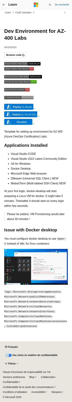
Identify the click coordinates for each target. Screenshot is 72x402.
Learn (8, 12)
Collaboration (48, 377)
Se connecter (62, 4)
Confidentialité (10, 382)
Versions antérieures (14, 377)
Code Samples (23, 12)
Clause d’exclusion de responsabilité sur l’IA (27, 372)
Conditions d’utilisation (15, 392)
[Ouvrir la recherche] (49, 5)
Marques (56, 392)
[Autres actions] (65, 12)
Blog (31, 377)
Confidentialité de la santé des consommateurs (28, 387)
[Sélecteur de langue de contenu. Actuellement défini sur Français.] (11, 347)
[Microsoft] (36, 4)
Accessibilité (38, 392)
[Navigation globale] (3, 5)
